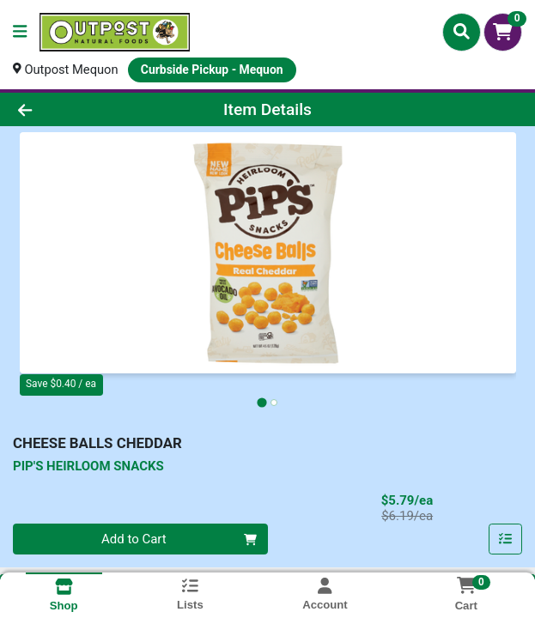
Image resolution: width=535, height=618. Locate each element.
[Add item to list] (506, 539)
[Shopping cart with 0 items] (502, 32)
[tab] (261, 403)
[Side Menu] (20, 32)
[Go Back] (76, 109)
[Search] (461, 32)
